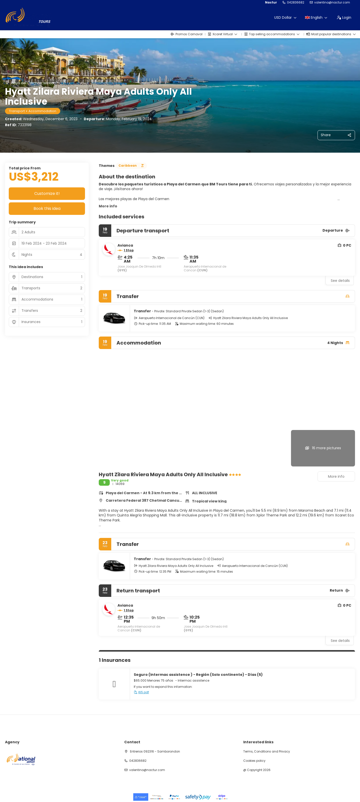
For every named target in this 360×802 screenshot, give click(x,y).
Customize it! (47, 193)
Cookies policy (254, 761)
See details (340, 280)
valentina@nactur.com (332, 2)
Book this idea (47, 208)
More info (108, 206)
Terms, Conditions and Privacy (266, 752)
